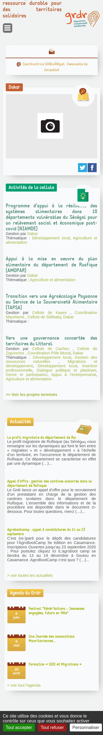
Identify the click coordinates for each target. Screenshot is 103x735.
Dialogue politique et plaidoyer (66, 370)
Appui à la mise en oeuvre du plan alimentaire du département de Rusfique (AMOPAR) (51, 264)
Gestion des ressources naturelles (51, 359)
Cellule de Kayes (51, 312)
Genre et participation (27, 374)
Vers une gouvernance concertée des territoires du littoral (51, 341)
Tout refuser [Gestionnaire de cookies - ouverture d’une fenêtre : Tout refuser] (52, 727)
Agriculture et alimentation (52, 280)
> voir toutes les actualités (30, 575)
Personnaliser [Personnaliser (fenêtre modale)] (86, 727)
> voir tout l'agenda (24, 685)
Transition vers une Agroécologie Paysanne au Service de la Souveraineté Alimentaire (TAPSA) (51, 302)
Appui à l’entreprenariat (73, 374)
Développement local (51, 238)
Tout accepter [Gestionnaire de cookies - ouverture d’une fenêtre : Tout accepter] (19, 727)
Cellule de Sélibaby (44, 317)
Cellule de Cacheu (52, 348)
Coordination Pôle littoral (49, 353)
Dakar (32, 233)
